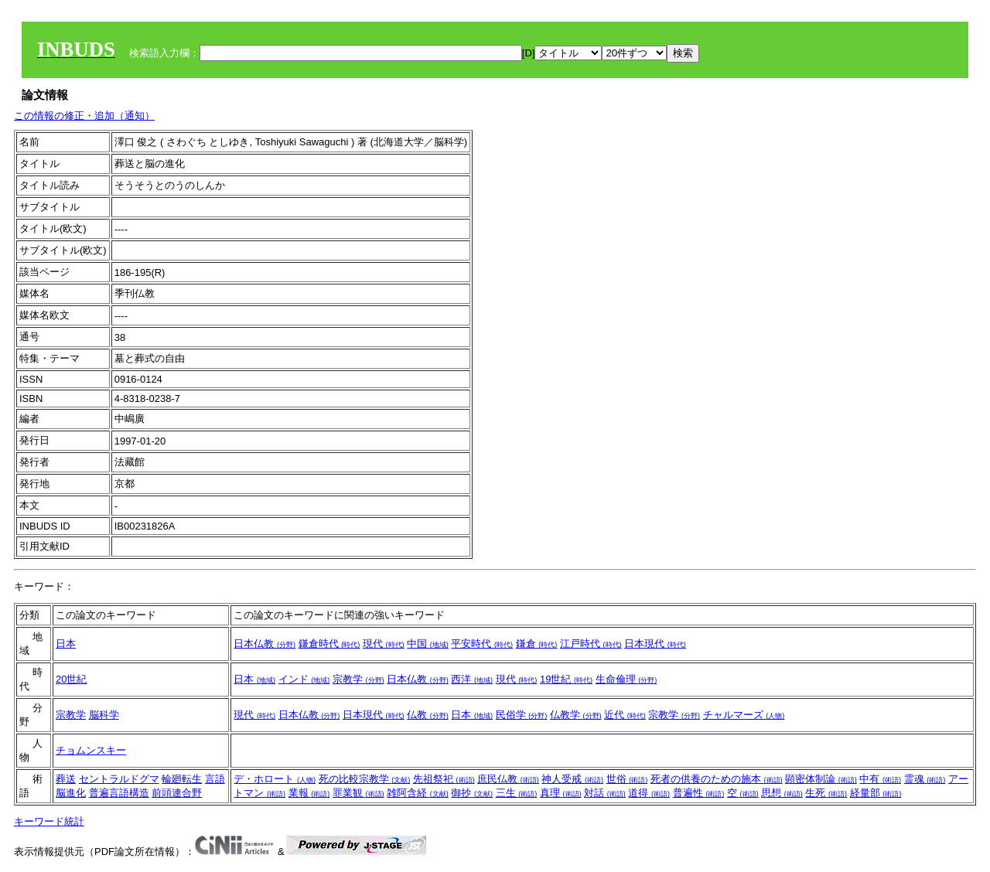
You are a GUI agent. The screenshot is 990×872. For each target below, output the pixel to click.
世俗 (627, 779)
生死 (826, 793)
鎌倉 (537, 643)
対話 (605, 793)
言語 (215, 779)
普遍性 (699, 793)
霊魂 (925, 779)
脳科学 (104, 714)
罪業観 (358, 793)
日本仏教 (264, 643)
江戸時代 (591, 643)
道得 (649, 793)
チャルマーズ (744, 714)
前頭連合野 (177, 793)
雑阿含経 (418, 793)
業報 (309, 793)
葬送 (66, 779)
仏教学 (576, 714)
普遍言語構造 (119, 793)
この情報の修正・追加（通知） (84, 115)
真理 (561, 793)
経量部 (876, 793)
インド (304, 679)
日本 (66, 643)
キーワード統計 (49, 821)
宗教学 (358, 679)
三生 (517, 793)
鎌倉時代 (329, 643)
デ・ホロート (275, 779)
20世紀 (71, 679)
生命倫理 (626, 679)
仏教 (428, 714)
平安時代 (482, 643)
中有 (880, 779)
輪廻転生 (182, 779)
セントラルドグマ (119, 779)
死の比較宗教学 (365, 779)
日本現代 (655, 643)
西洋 (472, 679)
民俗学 (522, 714)
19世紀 (566, 679)
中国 (428, 643)
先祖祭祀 (444, 779)
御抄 (472, 793)
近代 (625, 714)
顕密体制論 (821, 779)
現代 (384, 643)
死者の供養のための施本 (716, 779)
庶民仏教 (508, 779)
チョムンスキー (91, 750)
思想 (782, 793)
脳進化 (71, 793)
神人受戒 (572, 779)
